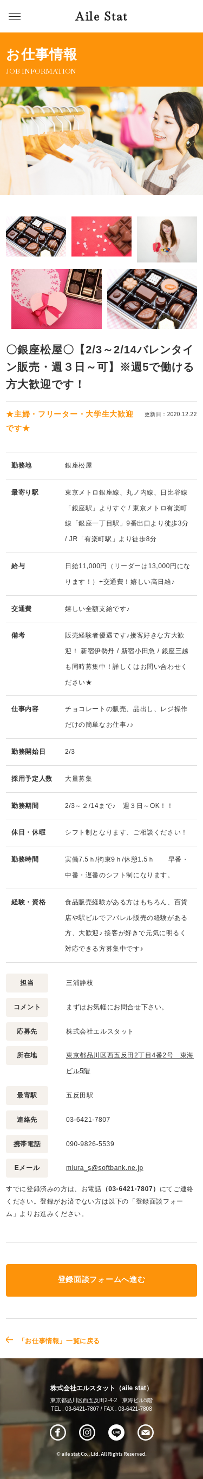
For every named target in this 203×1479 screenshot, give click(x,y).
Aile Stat (101, 16)
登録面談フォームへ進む (101, 1280)
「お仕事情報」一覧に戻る (59, 1341)
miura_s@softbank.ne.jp (104, 1168)
